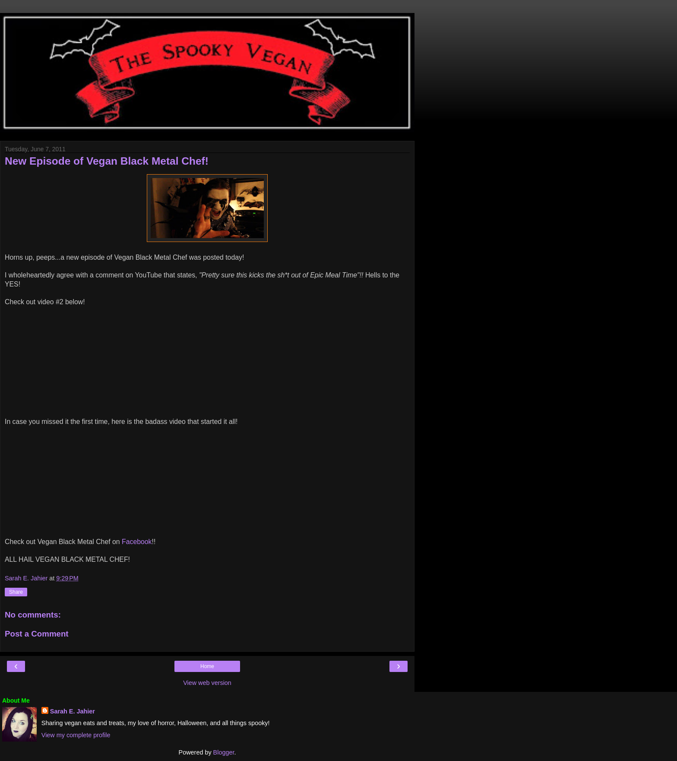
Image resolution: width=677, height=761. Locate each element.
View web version (207, 682)
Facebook (137, 541)
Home (207, 666)
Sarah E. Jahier (72, 711)
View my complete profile (76, 735)
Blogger (223, 752)
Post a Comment (37, 633)
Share (16, 592)
